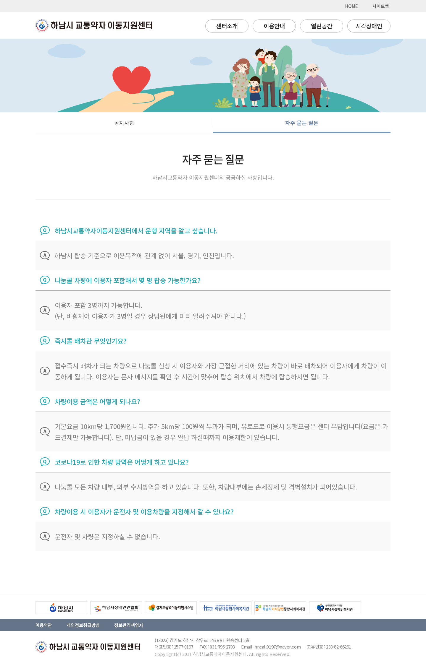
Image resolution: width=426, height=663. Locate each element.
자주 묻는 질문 (301, 122)
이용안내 (274, 26)
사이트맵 (380, 6)
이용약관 (44, 625)
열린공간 (321, 26)
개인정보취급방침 (83, 625)
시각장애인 (369, 26)
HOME (351, 6)
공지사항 (124, 122)
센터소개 (227, 26)
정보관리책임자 (128, 625)
